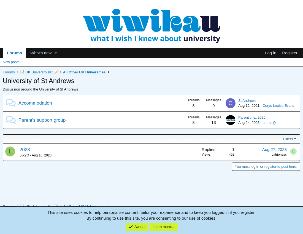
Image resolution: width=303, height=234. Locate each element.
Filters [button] (288, 139)
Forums (14, 52)
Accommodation (35, 103)
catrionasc (279, 154)
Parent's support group (42, 120)
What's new (41, 52)
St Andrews (247, 101)
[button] (56, 53)
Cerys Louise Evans (278, 105)
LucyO (24, 155)
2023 (25, 149)
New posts (11, 62)
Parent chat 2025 (252, 117)
